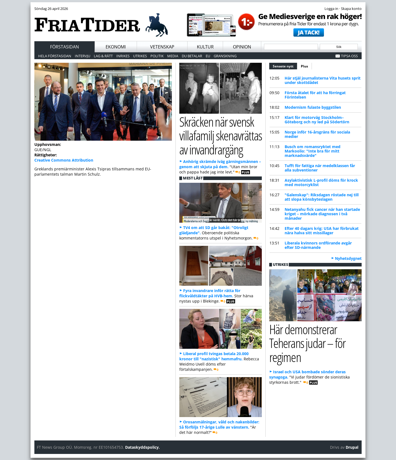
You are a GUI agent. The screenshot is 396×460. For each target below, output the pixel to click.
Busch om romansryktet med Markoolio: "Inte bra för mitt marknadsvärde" (312, 151)
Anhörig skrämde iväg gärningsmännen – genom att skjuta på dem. (220, 164)
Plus (304, 66)
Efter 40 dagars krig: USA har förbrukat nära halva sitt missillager (322, 230)
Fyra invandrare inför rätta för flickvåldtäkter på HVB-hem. (209, 293)
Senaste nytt (285, 65)
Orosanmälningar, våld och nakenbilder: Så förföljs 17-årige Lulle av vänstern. (219, 424)
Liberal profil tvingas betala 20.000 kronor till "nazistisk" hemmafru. (214, 356)
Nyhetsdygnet (348, 258)
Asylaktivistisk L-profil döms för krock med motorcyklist (321, 182)
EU (208, 55)
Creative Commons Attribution (63, 160)
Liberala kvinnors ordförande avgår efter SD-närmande (318, 245)
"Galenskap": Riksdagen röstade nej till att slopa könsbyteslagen (322, 197)
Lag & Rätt (103, 55)
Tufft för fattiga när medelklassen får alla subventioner (320, 168)
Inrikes (123, 55)
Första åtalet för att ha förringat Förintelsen (315, 95)
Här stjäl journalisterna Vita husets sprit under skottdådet (323, 80)
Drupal (352, 447)
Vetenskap (162, 47)
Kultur (205, 47)
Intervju (82, 55)
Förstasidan (64, 47)
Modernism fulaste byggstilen (313, 107)
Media (172, 55)
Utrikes (140, 55)
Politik (157, 55)
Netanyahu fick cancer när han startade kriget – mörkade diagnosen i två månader (322, 214)
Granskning (225, 55)
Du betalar (192, 55)
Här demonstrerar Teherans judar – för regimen (307, 343)
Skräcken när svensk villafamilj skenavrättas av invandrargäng (220, 135)
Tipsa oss (349, 55)
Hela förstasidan (54, 55)
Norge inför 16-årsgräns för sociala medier (317, 134)
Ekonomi (116, 47)
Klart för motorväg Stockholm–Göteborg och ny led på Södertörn (317, 119)
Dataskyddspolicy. (142, 447)
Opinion (242, 47)
